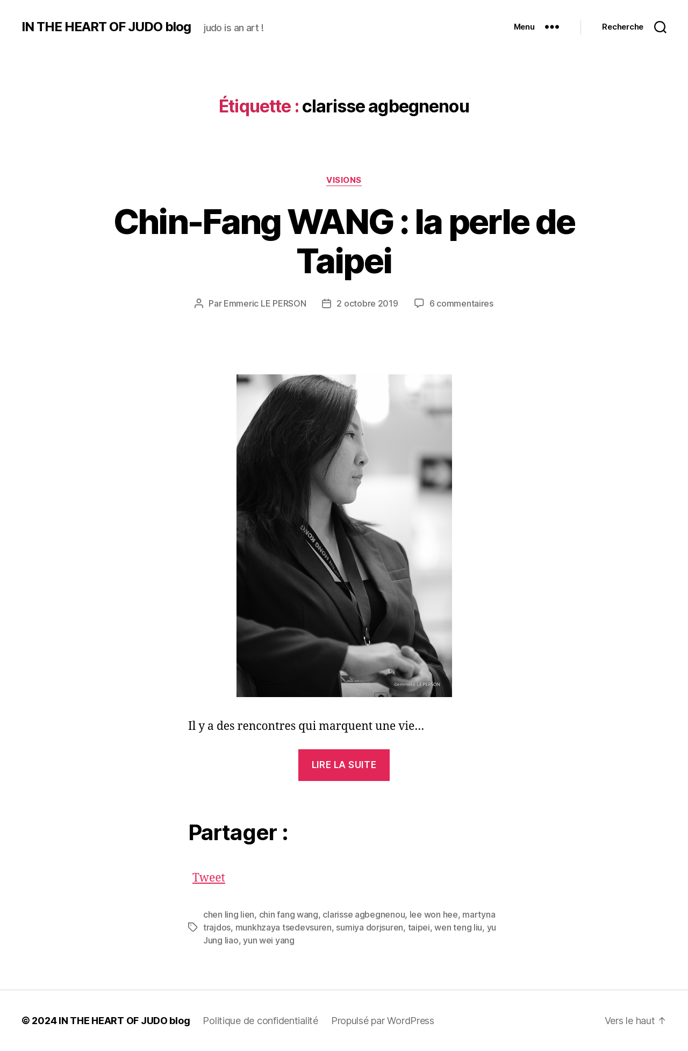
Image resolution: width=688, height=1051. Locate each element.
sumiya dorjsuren (369, 927)
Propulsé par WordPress (382, 1020)
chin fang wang (288, 914)
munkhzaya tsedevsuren (283, 927)
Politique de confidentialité (260, 1020)
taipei (419, 927)
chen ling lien (228, 914)
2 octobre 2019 (367, 303)
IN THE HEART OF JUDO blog (106, 26)
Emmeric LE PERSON (265, 303)
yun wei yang (269, 940)
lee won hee (434, 914)
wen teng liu (458, 927)
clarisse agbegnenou (363, 914)
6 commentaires (461, 303)
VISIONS (344, 180)
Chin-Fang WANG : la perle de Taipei (344, 241)
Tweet (208, 875)
